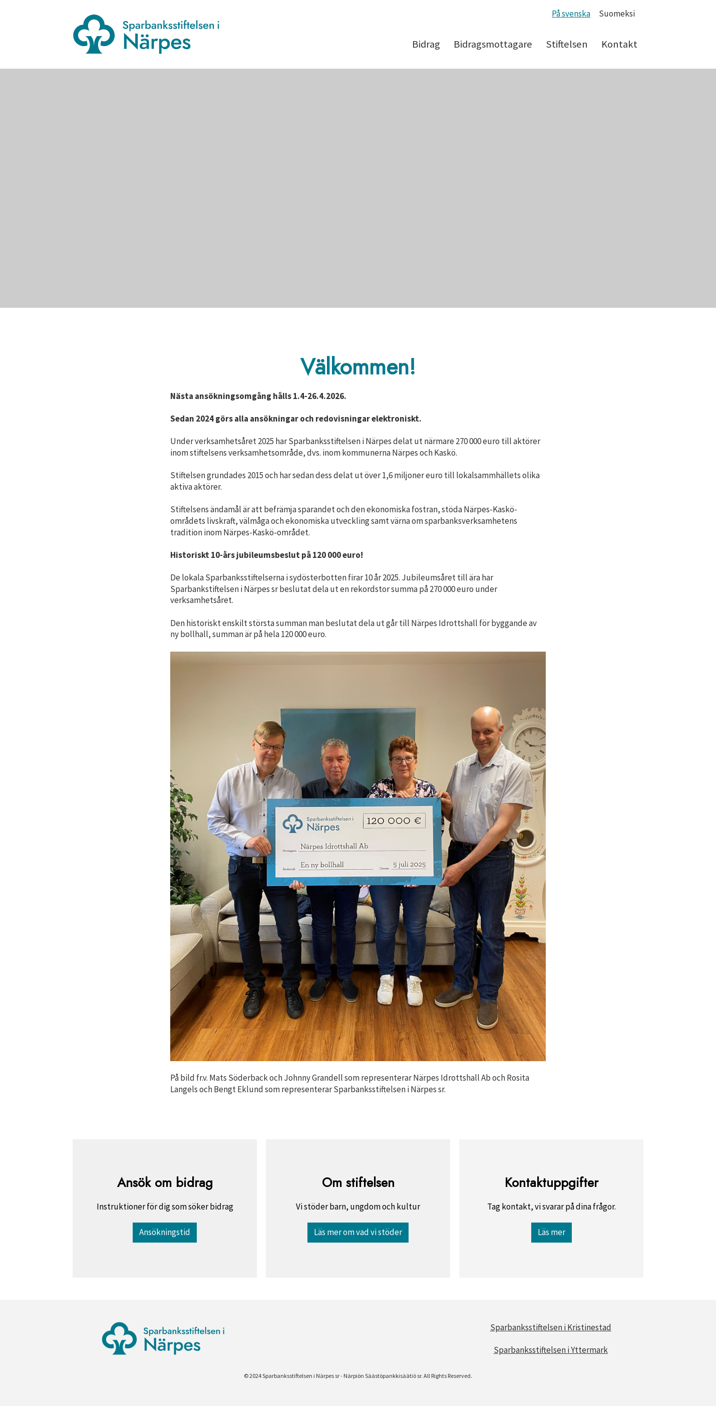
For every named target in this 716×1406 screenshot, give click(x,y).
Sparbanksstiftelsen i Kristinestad (550, 1327)
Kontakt (619, 44)
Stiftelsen (567, 44)
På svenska (571, 13)
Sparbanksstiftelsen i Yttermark (551, 1349)
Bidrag (426, 44)
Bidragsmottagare (493, 44)
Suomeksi (617, 13)
